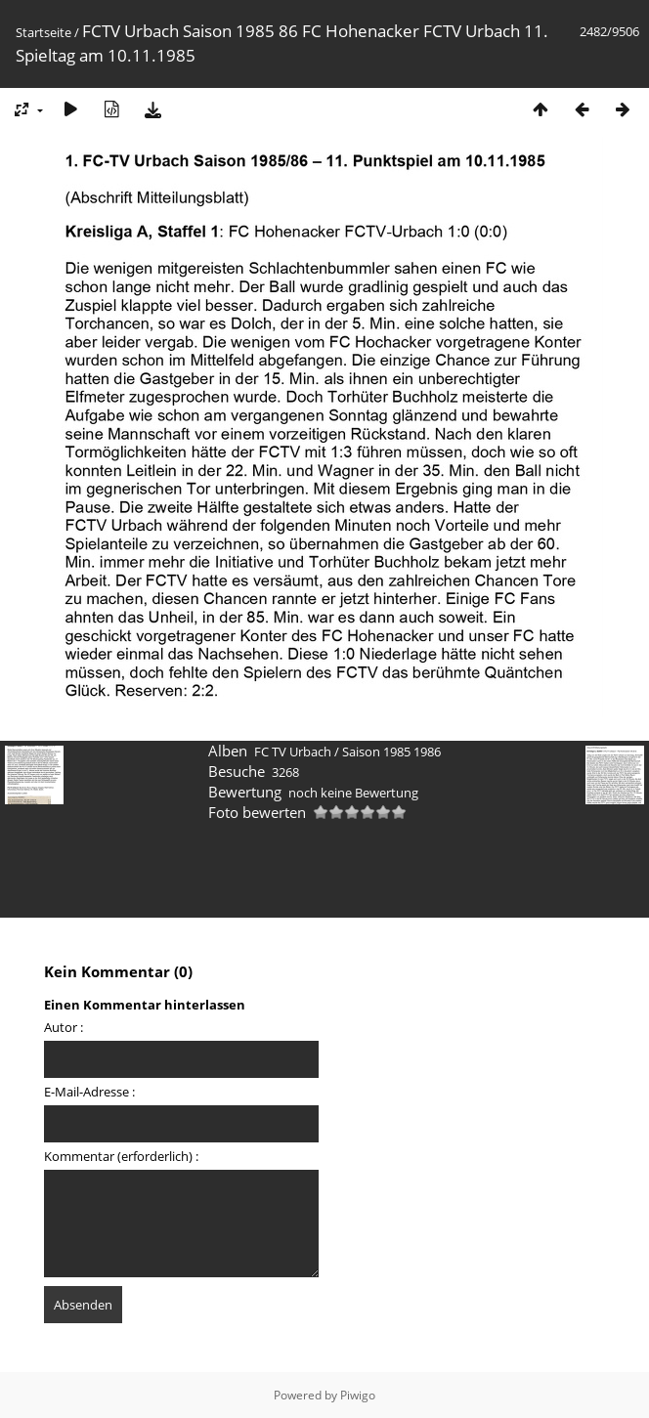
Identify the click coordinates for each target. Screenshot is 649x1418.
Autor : (63, 1027)
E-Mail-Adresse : (89, 1091)
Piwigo (357, 1395)
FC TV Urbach (292, 751)
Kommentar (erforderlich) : (121, 1156)
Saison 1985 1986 (391, 751)
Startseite (43, 32)
